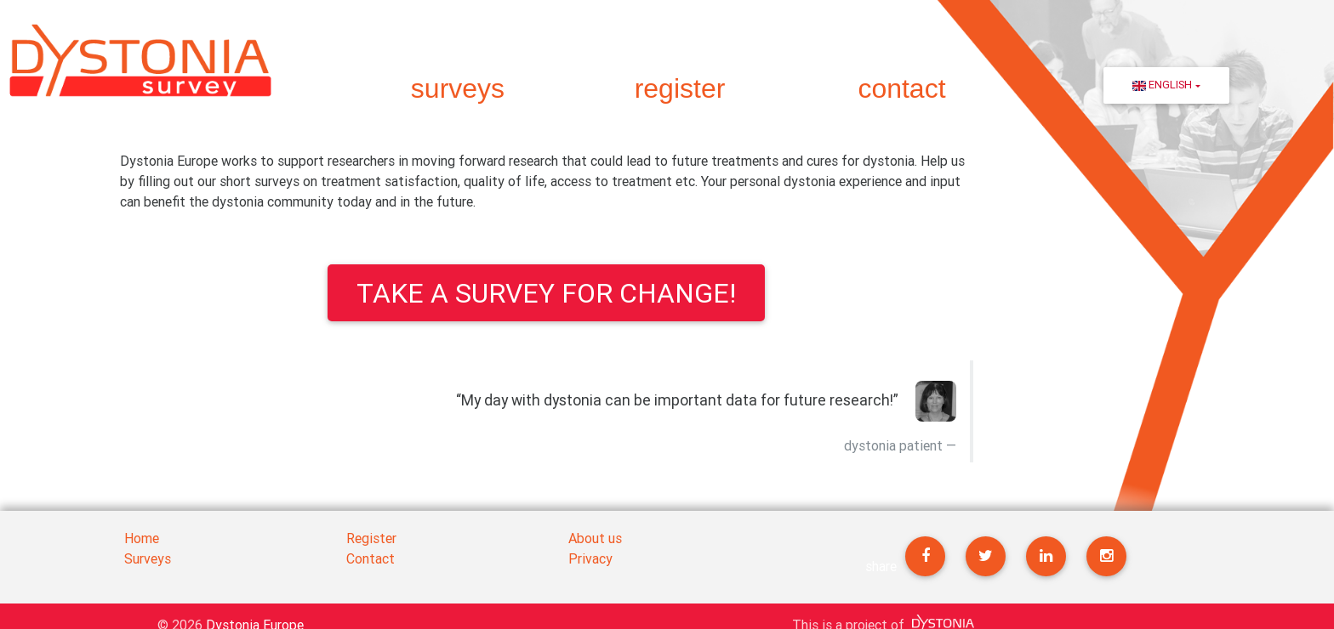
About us (595, 538)
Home (141, 538)
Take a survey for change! (546, 292)
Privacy (590, 558)
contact (901, 88)
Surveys (147, 558)
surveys (458, 88)
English (1162, 84)
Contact (370, 558)
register (680, 88)
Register (371, 538)
